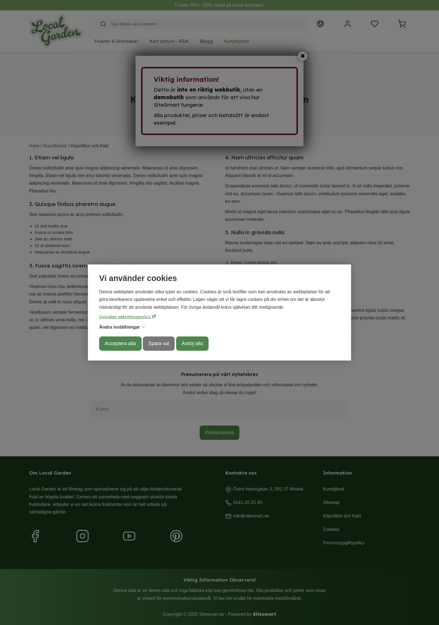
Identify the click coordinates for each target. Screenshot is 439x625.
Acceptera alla (120, 343)
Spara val (158, 343)
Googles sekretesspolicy (125, 316)
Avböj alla (192, 343)
